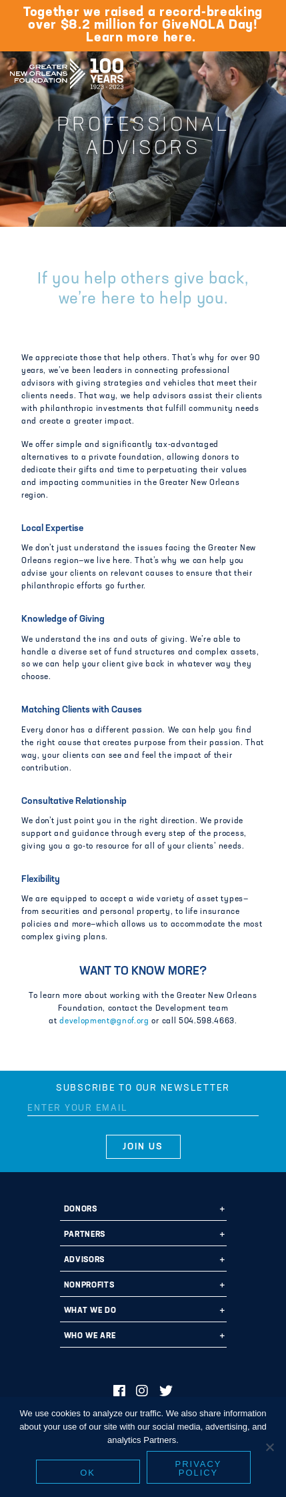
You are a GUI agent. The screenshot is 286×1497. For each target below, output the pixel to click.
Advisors (84, 1260)
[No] (269, 1447)
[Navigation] (265, 71)
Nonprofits (89, 1286)
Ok (87, 1473)
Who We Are (90, 1336)
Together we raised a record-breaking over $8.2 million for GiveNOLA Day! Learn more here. (143, 25)
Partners (84, 1235)
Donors (80, 1209)
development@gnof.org (104, 1021)
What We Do (90, 1311)
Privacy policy (198, 1468)
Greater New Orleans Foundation (66, 69)
